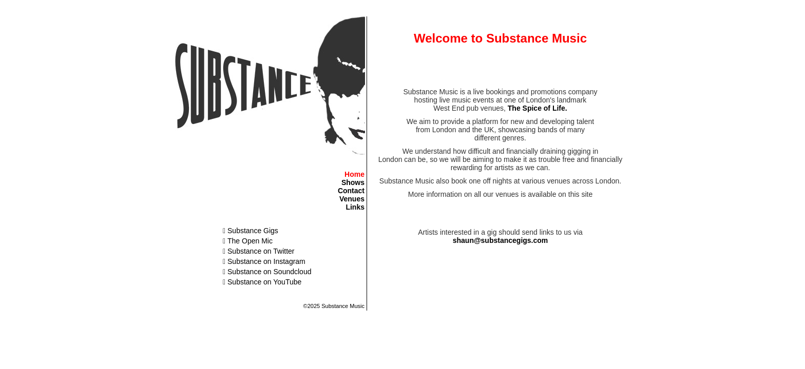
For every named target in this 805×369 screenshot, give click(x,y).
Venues (352, 199)
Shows (353, 182)
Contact (351, 191)
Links (355, 207)
